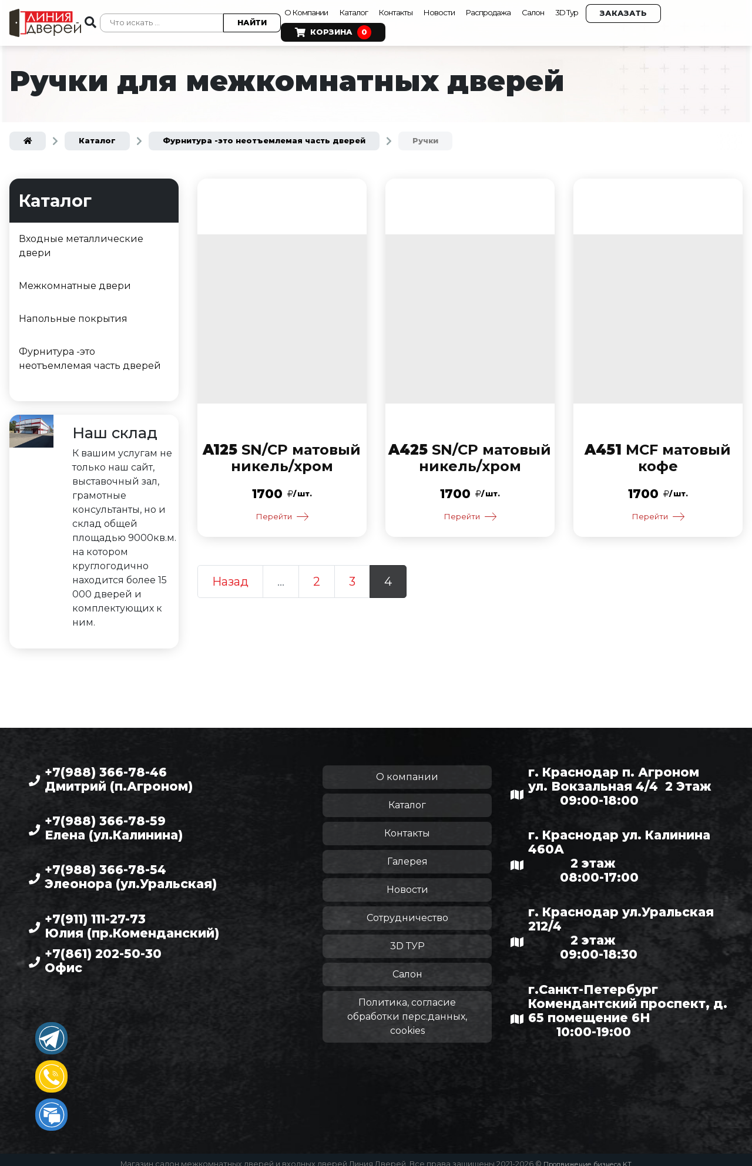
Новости (463, 8)
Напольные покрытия (73, 310)
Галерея (407, 853)
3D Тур (613, 8)
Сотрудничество (407, 909)
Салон (573, 8)
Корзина (326, 28)
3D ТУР (407, 937)
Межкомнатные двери (75, 277)
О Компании (306, 8)
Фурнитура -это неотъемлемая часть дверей (90, 350)
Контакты (412, 8)
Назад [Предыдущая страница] (230, 575)
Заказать (673, 9)
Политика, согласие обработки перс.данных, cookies (407, 1008)
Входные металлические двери (81, 237)
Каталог (364, 8)
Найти (245, 18)
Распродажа (520, 8)
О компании (407, 768)
